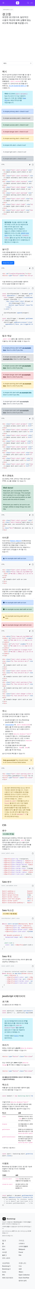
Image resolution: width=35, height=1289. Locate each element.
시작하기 (22, 1243)
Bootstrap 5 (6, 1266)
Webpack (22, 1249)
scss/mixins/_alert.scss (10, 918)
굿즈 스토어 (6, 1258)
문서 (3, 1246)
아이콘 (4, 1252)
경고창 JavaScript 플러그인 (18, 86)
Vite (20, 1255)
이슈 (20, 1266)
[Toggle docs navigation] (3, 3)
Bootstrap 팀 (17, 1222)
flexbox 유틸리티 (16, 541)
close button (9, 725)
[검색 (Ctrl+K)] (28, 3)
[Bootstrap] (17, 3)
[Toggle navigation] (32, 3)
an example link (25, 393)
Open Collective (24, 1275)
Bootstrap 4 (6, 1269)
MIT (13, 1231)
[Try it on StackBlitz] (29, 164)
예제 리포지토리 (7, 1278)
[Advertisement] (17, 43)
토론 (20, 1269)
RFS (3, 1275)
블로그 (4, 1255)
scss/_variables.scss (9, 885)
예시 (3, 1249)
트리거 (16, 1036)
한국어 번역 (23, 1281)
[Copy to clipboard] (32, 164)
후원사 (21, 1272)
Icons (4, 1272)
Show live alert (8, 263)
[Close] (31, 760)
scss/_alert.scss (7, 853)
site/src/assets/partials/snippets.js (15, 288)
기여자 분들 (26, 1222)
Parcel (21, 1252)
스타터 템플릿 (23, 1246)
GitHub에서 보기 (8, 9)
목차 (17, 63)
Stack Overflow (24, 1278)
